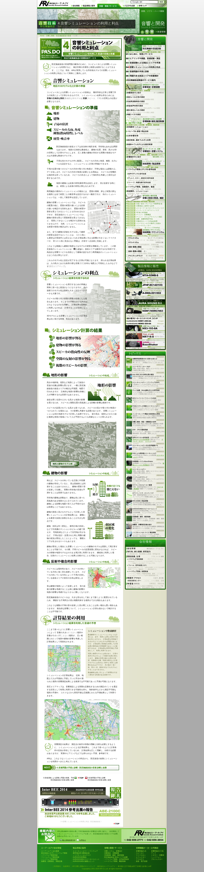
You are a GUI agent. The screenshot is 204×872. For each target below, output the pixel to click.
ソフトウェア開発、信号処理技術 (116, 859)
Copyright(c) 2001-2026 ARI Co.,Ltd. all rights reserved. (102, 869)
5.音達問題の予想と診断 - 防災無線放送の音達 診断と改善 (82, 768)
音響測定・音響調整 (111, 853)
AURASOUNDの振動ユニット (84, 861)
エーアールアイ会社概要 (50, 851)
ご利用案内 (56, 866)
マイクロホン (141, 855)
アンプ (153, 853)
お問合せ (82, 840)
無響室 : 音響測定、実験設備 (51, 861)
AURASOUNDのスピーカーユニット (86, 859)
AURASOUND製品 (80, 857)
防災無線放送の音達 (63, 36)
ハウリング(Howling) (153, 227)
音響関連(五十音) (157, 851)
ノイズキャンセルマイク (82, 855)
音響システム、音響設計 (113, 851)
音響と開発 (50, 36)
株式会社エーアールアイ (106, 866)
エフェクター (141, 857)
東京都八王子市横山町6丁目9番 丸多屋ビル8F (135, 866)
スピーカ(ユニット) (133, 227)
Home (42, 36)
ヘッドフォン (156, 857)
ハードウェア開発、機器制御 (115, 861)
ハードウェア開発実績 (49, 859)
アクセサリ (140, 859)
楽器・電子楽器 (141, 861)
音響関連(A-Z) (141, 851)
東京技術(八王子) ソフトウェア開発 (54, 853)
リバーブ (148, 441)
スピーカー (140, 853)
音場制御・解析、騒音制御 (114, 855)
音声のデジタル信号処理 (141, 439)
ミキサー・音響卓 (157, 855)
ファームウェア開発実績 (50, 857)
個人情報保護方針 (68, 840)
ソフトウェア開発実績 (49, 855)
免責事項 (66, 866)
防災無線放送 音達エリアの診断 (116, 857)
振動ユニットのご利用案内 (148, 464)
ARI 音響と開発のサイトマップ (83, 866)
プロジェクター (157, 859)
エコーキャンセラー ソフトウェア (85, 851)
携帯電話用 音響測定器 (81, 853)
